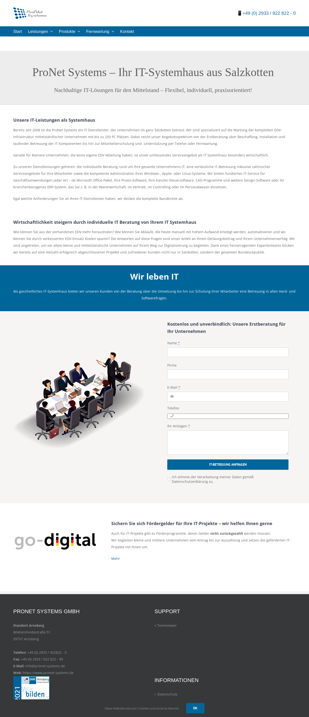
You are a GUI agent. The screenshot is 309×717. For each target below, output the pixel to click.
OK (195, 708)
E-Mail (173, 387)
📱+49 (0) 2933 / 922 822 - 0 (266, 13)
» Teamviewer (165, 625)
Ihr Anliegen (178, 426)
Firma (171, 365)
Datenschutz (167, 694)
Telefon (173, 408)
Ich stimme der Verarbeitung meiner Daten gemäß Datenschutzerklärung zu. (213, 479)
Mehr (115, 558)
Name (173, 343)
